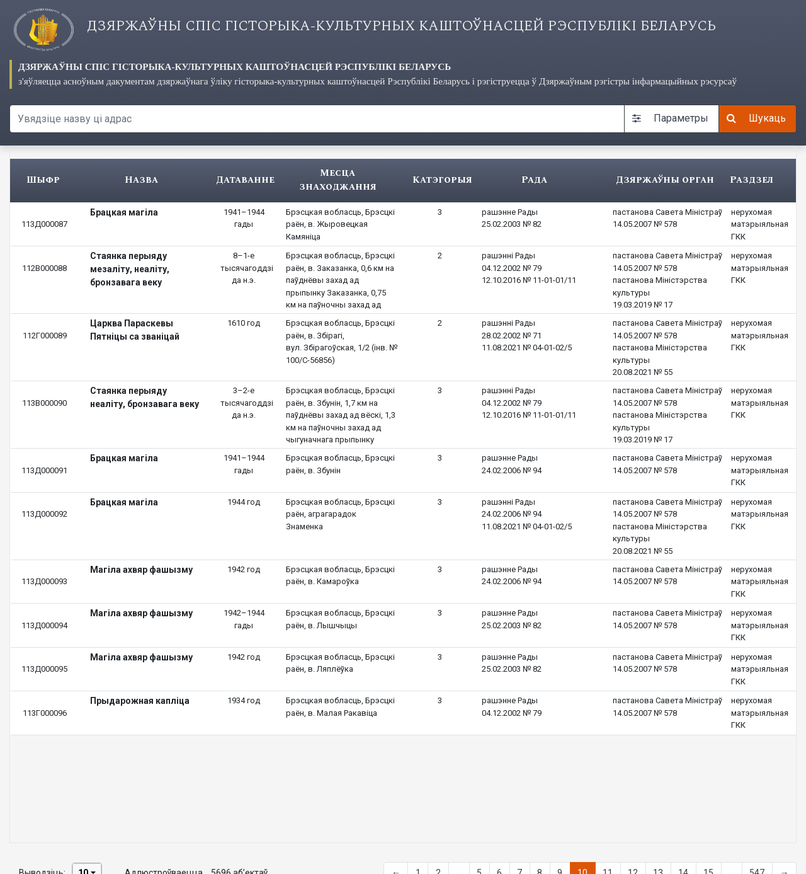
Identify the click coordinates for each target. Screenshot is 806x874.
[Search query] (317, 119)
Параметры (670, 118)
